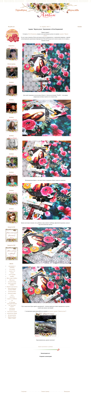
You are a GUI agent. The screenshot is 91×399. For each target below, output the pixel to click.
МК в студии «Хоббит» (12, 278)
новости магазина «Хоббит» (12, 284)
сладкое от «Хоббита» (12, 298)
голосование (12, 269)
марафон (12, 276)
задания (12, 272)
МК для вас (12, 280)
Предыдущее (67, 391)
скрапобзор (12, 297)
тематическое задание (12, 313)
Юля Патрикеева (32, 34)
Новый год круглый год (12, 286)
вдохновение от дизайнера (47, 346)
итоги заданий (12, 274)
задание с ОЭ (12, 271)
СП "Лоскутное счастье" (12, 306)
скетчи (12, 295)
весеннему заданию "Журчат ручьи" (57, 311)
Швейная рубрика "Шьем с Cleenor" (12, 317)
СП (12, 300)
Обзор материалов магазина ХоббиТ (12, 289)
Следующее (23, 391)
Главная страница (45, 391)
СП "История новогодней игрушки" (12, 303)
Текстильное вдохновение (12, 309)
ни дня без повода (12, 281)
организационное (12, 291)
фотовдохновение (12, 315)
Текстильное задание (12, 311)
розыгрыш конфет (12, 293)
